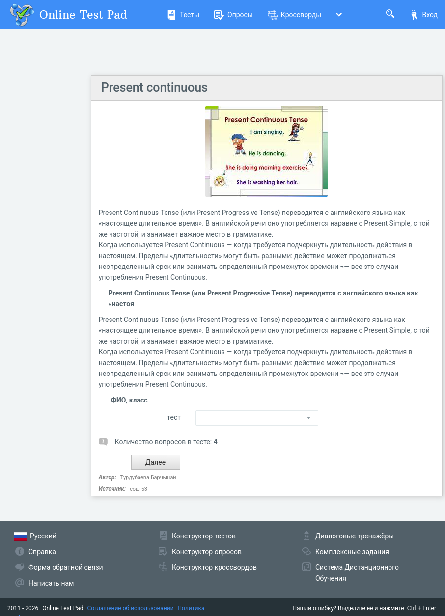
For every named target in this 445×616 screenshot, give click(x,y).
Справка (42, 552)
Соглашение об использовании (130, 608)
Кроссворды (294, 15)
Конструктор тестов (204, 536)
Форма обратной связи (65, 567)
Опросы (233, 15)
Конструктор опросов (207, 552)
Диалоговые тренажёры (354, 536)
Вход (423, 15)
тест (174, 417)
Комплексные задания (352, 552)
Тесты (183, 15)
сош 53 (138, 489)
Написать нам (51, 583)
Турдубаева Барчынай (148, 477)
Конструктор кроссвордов (214, 567)
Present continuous (154, 87)
